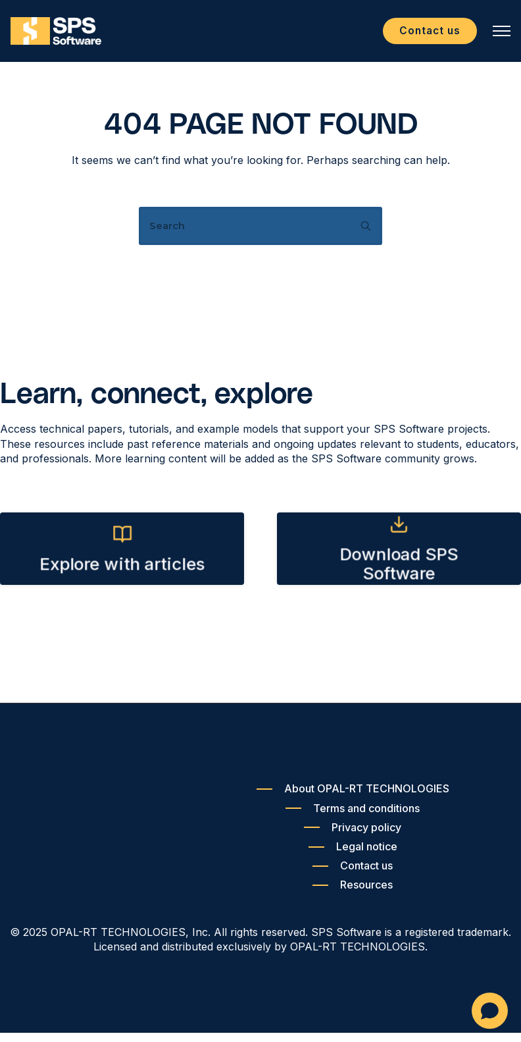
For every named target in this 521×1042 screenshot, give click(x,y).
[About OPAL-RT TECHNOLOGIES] (353, 798)
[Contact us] (352, 875)
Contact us (423, 34)
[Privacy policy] (352, 837)
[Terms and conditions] (352, 817)
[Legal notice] (353, 856)
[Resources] (352, 894)
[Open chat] (490, 1011)
